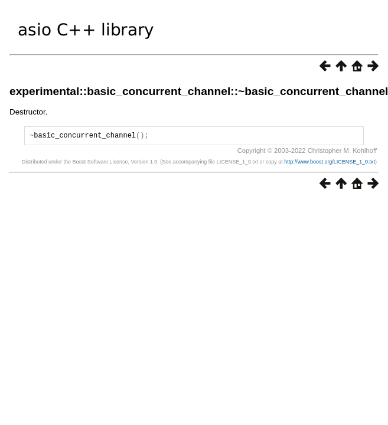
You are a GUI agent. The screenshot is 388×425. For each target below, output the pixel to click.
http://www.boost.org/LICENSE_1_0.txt (329, 163)
